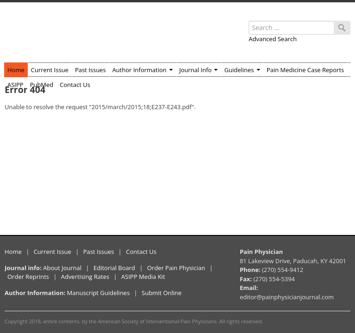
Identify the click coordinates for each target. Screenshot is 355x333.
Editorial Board (114, 268)
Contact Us (75, 84)
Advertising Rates (85, 276)
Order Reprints (28, 276)
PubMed (42, 84)
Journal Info (198, 70)
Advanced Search (273, 39)
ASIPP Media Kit (143, 276)
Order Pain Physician (176, 268)
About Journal (62, 268)
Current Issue (49, 70)
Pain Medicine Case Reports (305, 70)
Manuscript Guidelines (98, 293)
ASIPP (15, 84)
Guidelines (242, 70)
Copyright (16, 321)
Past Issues (90, 70)
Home (15, 70)
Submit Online (162, 293)
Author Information (142, 70)
